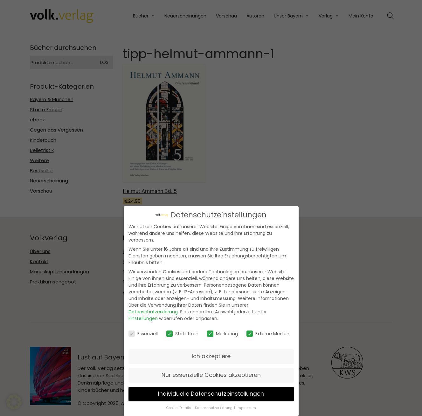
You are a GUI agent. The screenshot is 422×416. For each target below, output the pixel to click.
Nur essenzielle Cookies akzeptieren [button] (211, 374)
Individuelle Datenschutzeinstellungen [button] (211, 393)
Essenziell (143, 333)
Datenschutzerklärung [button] (213, 407)
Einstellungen (143, 318)
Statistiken (182, 333)
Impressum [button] (246, 407)
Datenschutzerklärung (153, 311)
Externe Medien (267, 333)
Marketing (222, 333)
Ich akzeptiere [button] (211, 355)
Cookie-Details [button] (178, 407)
